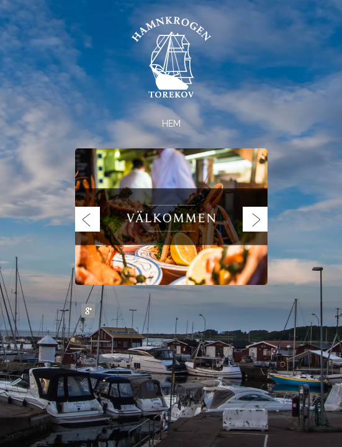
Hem (171, 124)
